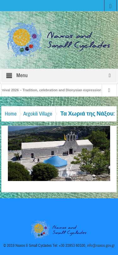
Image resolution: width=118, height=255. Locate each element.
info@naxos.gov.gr (101, 245)
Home (11, 113)
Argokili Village (37, 113)
